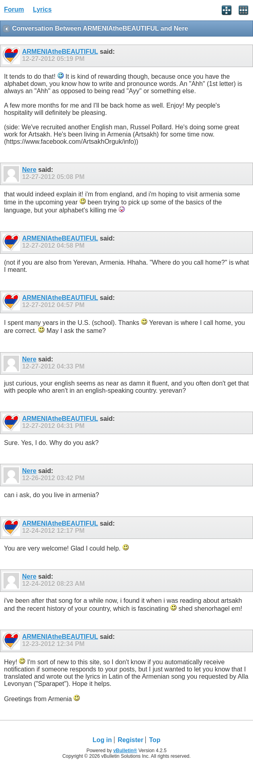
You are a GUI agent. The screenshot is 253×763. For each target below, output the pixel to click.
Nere (29, 169)
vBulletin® (125, 750)
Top (154, 739)
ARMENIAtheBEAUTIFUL (60, 51)
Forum (14, 9)
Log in (102, 739)
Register (130, 739)
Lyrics (42, 9)
